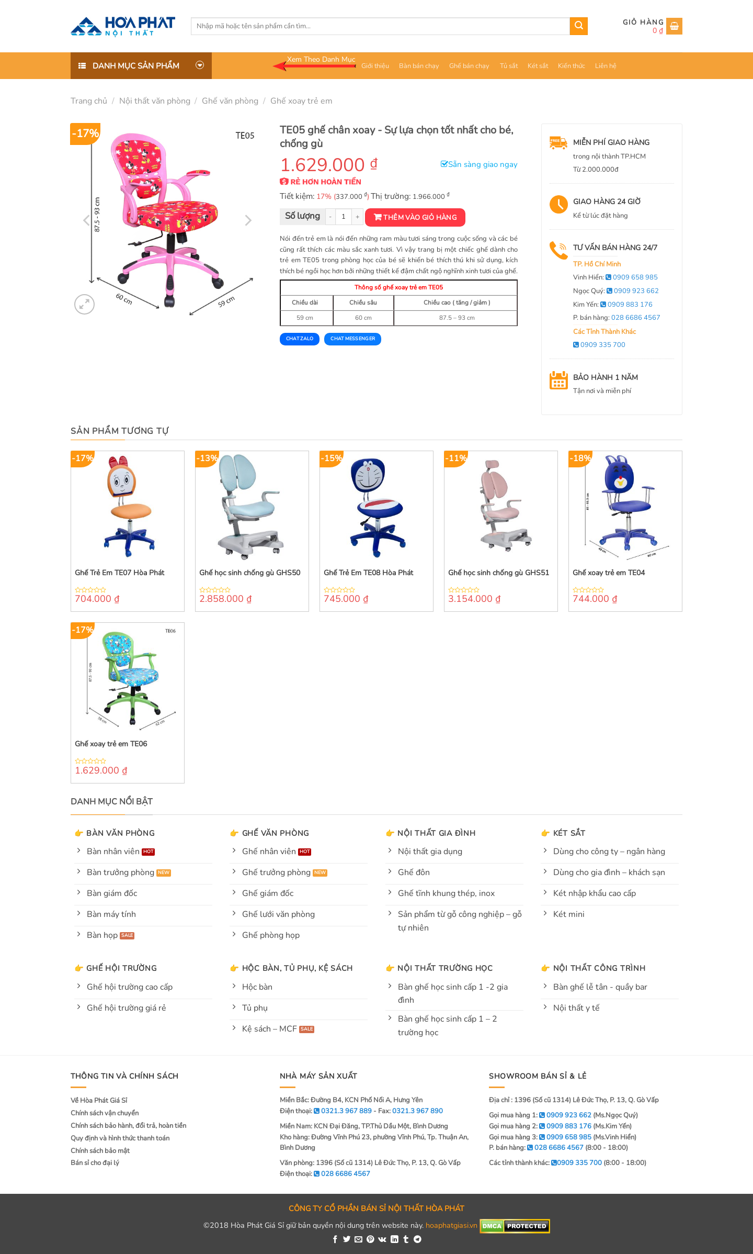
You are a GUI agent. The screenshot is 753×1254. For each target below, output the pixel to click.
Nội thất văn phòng (154, 101)
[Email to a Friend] (358, 1240)
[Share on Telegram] (417, 1240)
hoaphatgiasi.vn (451, 1225)
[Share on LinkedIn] (394, 1240)
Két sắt (538, 66)
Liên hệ (606, 66)
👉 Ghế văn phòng (269, 833)
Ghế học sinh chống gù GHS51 (498, 573)
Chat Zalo (299, 338)
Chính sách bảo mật (100, 1151)
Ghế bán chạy (469, 66)
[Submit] (579, 26)
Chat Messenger (352, 338)
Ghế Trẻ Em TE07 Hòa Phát (119, 573)
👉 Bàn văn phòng (114, 833)
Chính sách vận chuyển (105, 1113)
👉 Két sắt (563, 833)
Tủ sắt (509, 66)
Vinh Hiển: (615, 277)
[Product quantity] (343, 217)
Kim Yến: (613, 304)
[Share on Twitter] (347, 1240)
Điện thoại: (325, 1174)
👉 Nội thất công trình (593, 968)
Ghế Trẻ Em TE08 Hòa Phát (368, 573)
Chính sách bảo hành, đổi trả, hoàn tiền (128, 1125)
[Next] (246, 220)
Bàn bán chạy (419, 66)
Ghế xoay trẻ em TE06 (111, 744)
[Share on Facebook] (335, 1240)
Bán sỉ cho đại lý (95, 1163)
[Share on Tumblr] (406, 1240)
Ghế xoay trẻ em (301, 101)
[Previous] (87, 220)
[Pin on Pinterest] (370, 1240)
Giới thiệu (375, 66)
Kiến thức (571, 66)
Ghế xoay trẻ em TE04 (609, 573)
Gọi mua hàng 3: (540, 1137)
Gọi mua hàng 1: (540, 1115)
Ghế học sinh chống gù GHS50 (249, 573)
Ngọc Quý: (616, 291)
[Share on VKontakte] (382, 1240)
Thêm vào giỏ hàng (420, 217)
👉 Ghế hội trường (115, 968)
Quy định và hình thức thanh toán (120, 1138)
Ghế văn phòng (230, 101)
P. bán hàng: (616, 317)
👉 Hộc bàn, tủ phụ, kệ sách (291, 968)
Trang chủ (89, 101)
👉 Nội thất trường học (439, 968)
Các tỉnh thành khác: (545, 1163)
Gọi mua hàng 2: (540, 1126)
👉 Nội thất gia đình (430, 833)
